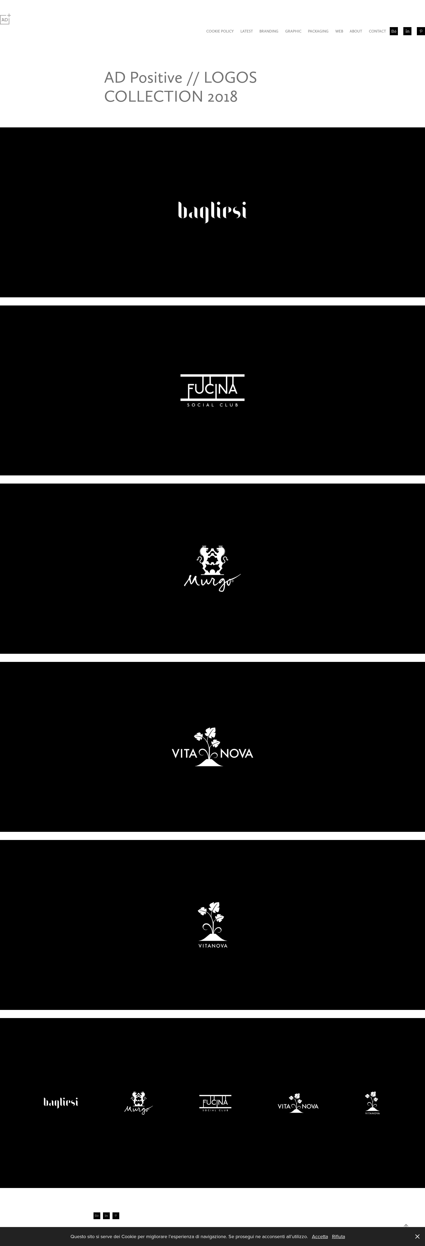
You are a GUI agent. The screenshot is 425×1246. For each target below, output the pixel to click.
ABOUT (356, 31)
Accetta (320, 1236)
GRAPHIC (293, 31)
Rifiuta (338, 1236)
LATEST (246, 31)
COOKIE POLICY (220, 31)
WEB (339, 31)
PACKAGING (318, 31)
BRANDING (268, 31)
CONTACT (377, 31)
